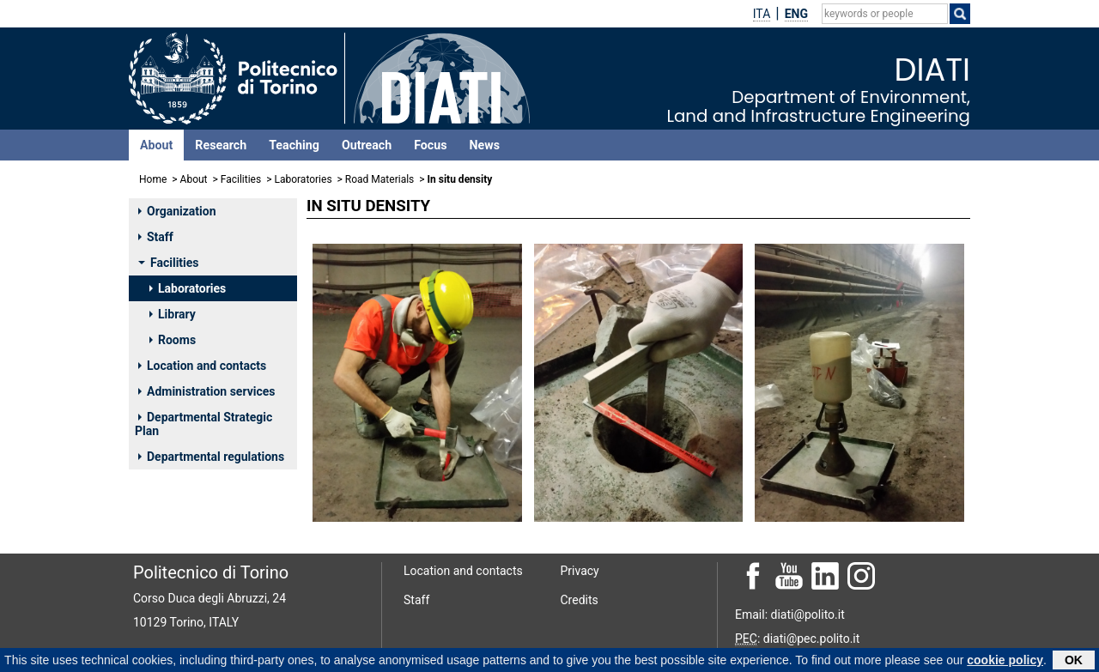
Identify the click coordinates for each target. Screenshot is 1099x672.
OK (1074, 662)
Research (220, 145)
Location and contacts (202, 365)
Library (172, 314)
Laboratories (302, 179)
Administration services (207, 391)
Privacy (580, 571)
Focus (430, 145)
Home (153, 179)
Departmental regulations (211, 456)
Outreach (367, 145)
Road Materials (379, 179)
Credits (579, 600)
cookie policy (1005, 662)
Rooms (172, 340)
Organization (177, 211)
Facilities (241, 179)
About (156, 145)
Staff (155, 237)
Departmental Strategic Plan (203, 424)
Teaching (294, 145)
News (485, 145)
